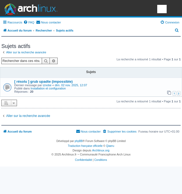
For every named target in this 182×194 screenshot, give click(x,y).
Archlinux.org (100, 150)
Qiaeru (110, 145)
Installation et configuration (48, 88)
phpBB (79, 141)
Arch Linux (29, 8)
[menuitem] (28, 22)
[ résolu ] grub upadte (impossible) (43, 81)
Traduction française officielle (85, 145)
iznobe (47, 85)
